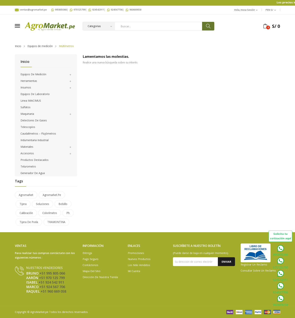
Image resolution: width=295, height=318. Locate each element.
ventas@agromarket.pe (31, 9)
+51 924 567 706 (52, 287)
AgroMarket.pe (39, 312)
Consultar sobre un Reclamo (258, 270)
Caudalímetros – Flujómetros (38, 133)
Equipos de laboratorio (35, 94)
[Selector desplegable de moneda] (271, 9)
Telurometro (28, 166)
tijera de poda (29, 222)
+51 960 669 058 (53, 291)
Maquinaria (27, 114)
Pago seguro (90, 259)
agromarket (26, 195)
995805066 (59, 9)
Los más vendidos (139, 265)
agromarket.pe (52, 195)
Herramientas (29, 81)
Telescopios (28, 127)
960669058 (133, 9)
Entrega (87, 253)
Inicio (25, 62)
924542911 (96, 9)
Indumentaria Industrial (35, 140)
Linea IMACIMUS (31, 100)
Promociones (136, 253)
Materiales (27, 146)
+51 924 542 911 (51, 282)
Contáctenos (90, 265)
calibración (26, 213)
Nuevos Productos (139, 259)
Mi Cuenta (134, 271)
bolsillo (63, 204)
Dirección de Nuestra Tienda (100, 277)
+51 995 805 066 (52, 273)
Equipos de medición (33, 74)
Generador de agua (33, 173)
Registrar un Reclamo (254, 264)
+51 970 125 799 (52, 277)
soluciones (42, 204)
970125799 (77, 9)
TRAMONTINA (56, 222)
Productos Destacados (35, 160)
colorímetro (49, 213)
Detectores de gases (34, 120)
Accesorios (27, 153)
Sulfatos (25, 107)
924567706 (115, 9)
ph (68, 213)
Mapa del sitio (91, 271)
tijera (23, 204)
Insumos (26, 87)
